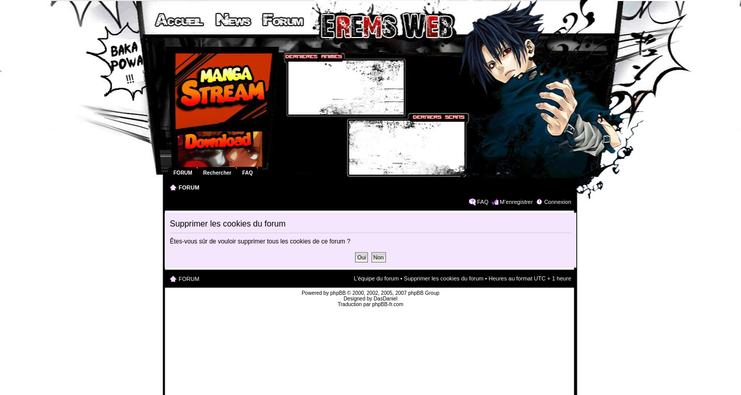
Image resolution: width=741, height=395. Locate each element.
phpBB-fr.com (387, 304)
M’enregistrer (516, 202)
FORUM (189, 187)
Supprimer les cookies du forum (444, 278)
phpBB (338, 293)
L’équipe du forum (376, 278)
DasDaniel (385, 299)
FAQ (482, 202)
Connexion (557, 202)
